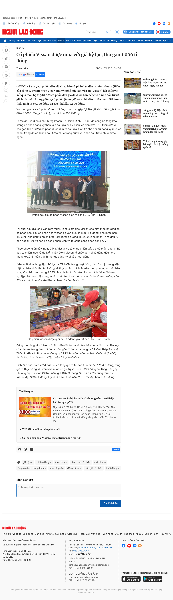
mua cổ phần (57, 468)
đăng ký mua (74, 468)
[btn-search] (107, 32)
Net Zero (52, 41)
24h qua (80, 23)
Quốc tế (21, 41)
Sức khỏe (70, 41)
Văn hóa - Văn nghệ (108, 41)
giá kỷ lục (28, 462)
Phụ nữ (148, 41)
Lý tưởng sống (10, 23)
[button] (6, 91)
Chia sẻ (40, 74)
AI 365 (140, 41)
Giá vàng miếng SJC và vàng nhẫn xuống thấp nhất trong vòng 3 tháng (156, 98)
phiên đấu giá (44, 462)
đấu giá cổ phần (93, 468)
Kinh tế (61, 41)
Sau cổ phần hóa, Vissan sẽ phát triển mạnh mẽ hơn (51, 438)
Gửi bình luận (111, 503)
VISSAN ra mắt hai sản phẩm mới (41, 429)
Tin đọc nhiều (133, 72)
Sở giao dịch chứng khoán (32, 468)
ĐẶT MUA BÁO (60, 18)
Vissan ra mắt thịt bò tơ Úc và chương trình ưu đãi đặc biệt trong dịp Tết (83, 400)
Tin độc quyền (46, 23)
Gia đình (157, 41)
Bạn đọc (42, 41)
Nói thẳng (28, 23)
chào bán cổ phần (80, 462)
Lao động (31, 41)
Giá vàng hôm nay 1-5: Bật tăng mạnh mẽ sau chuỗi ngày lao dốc (155, 82)
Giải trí (122, 41)
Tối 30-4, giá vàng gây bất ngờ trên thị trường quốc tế (155, 144)
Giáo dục (81, 41)
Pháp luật (92, 41)
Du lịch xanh (151, 533)
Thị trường (65, 23)
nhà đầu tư (100, 462)
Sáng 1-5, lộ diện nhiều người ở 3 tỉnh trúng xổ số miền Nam (155, 113)
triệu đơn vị (61, 462)
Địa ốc (166, 41)
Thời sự (12, 41)
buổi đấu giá (112, 468)
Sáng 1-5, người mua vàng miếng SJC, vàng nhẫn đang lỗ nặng (155, 128)
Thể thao (131, 41)
